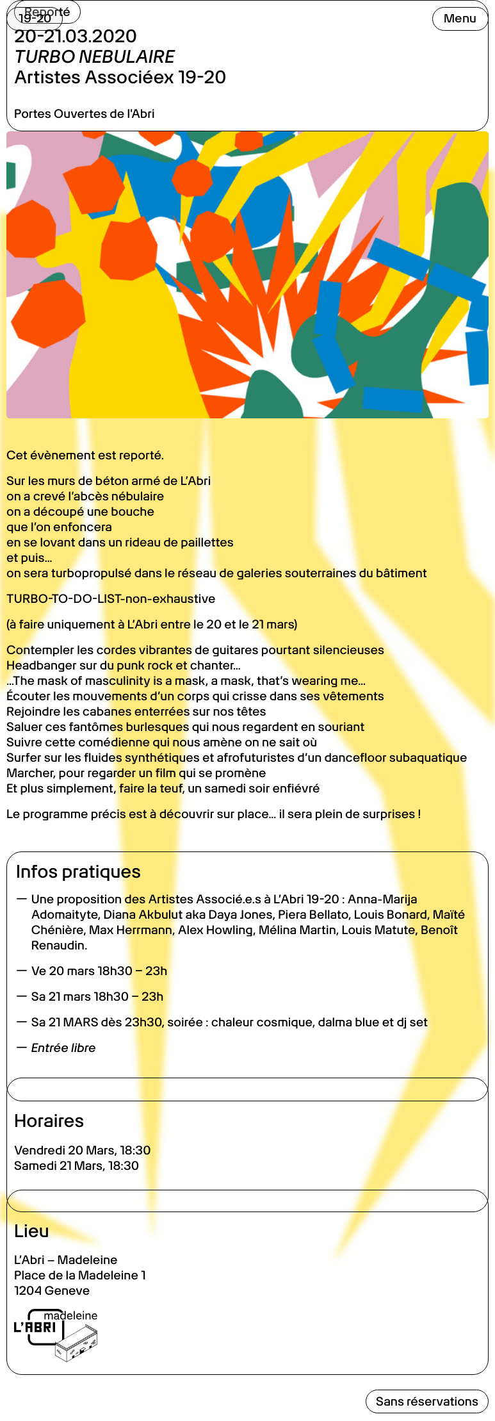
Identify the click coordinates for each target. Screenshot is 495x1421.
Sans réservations (427, 1401)
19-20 (35, 18)
